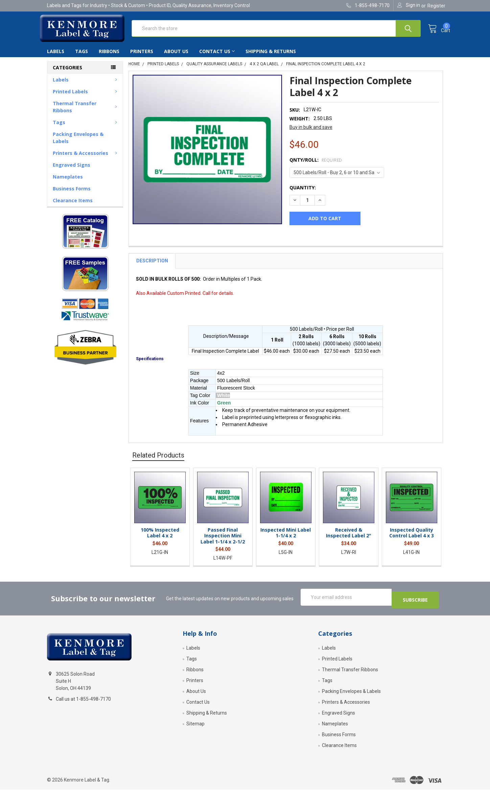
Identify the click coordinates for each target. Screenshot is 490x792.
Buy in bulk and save (310, 132)
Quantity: (302, 193)
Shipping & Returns (271, 56)
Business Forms (72, 194)
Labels (55, 56)
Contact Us (217, 56)
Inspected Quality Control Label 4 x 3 (411, 538)
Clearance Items (73, 206)
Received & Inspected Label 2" (348, 538)
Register (436, 5)
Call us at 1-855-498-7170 (83, 701)
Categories (67, 73)
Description (152, 266)
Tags (81, 56)
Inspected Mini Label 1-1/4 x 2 (285, 538)
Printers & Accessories (86, 158)
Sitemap (195, 726)
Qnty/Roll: (315, 165)
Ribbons (109, 56)
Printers (141, 56)
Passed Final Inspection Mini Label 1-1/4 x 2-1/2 (223, 541)
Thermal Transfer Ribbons (86, 112)
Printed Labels (86, 97)
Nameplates (68, 182)
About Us (176, 56)
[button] (85, 236)
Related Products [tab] (158, 461)
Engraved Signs (71, 170)
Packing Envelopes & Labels (78, 143)
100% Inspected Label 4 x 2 (160, 538)
